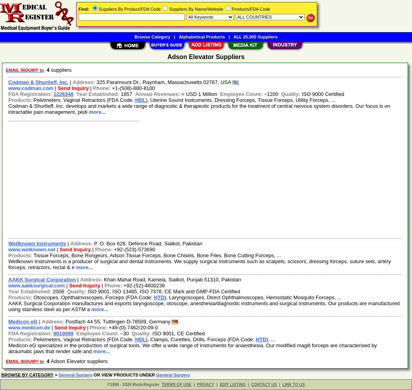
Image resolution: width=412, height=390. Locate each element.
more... (97, 112)
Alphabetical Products (202, 36)
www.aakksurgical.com (36, 286)
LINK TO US (293, 384)
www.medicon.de (29, 328)
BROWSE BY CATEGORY (27, 375)
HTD (159, 297)
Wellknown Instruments (37, 244)
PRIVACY (206, 384)
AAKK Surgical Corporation (42, 280)
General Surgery (75, 375)
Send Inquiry (73, 88)
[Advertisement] (205, 178)
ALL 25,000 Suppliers (256, 36)
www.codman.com (31, 88)
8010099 (64, 333)
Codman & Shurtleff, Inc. (38, 82)
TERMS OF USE (177, 384)
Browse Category (152, 36)
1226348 (64, 94)
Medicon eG (23, 322)
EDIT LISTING (232, 384)
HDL (140, 100)
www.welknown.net (32, 249)
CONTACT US (264, 384)
